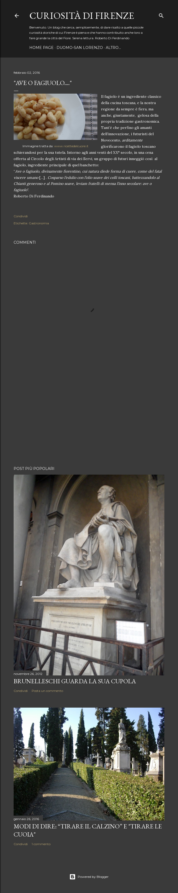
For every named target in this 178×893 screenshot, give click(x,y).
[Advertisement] (89, 416)
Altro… (113, 47)
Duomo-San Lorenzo (80, 47)
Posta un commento (47, 691)
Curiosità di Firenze (81, 15)
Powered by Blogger (89, 877)
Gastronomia (39, 223)
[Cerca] (161, 14)
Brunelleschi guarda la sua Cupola (75, 681)
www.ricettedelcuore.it (71, 146)
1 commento (41, 844)
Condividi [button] (21, 216)
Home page (41, 47)
